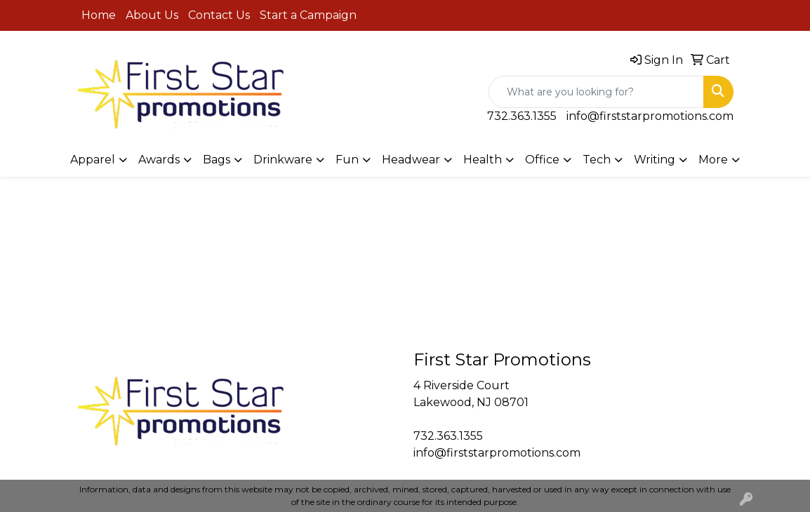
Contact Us (219, 15)
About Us (152, 15)
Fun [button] (347, 159)
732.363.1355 (522, 116)
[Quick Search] (596, 92)
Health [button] (482, 159)
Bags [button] (216, 159)
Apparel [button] (92, 159)
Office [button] (542, 159)
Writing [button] (654, 159)
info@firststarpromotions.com (649, 116)
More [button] (713, 159)
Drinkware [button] (282, 159)
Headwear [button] (411, 159)
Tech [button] (597, 159)
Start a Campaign (308, 15)
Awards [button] (159, 159)
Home (98, 15)
